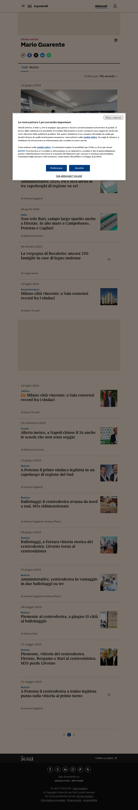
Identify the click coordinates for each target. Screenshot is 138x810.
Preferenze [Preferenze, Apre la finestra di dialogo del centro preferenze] (56, 168)
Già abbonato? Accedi (69, 175)
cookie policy (90, 137)
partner (22, 151)
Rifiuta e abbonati (113, 117)
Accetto (79, 168)
